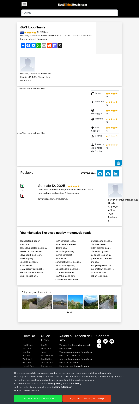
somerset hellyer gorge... (68, 262)
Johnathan (64, 373)
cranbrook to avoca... (101, 241)
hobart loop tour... (100, 276)
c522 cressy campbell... (32, 269)
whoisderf (64, 359)
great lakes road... (29, 262)
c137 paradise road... (65, 241)
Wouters (63, 345)
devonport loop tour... (31, 255)
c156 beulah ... (27, 265)
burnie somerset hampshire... (63, 256)
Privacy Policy (61, 397)
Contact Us (46, 366)
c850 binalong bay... (65, 276)
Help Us (45, 369)
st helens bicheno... (65, 272)
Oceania (76, 35)
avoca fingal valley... (65, 251)
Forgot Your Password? (28, 367)
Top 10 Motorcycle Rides (46, 348)
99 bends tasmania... (101, 255)
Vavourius (64, 352)
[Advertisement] (52, 110)
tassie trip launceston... (32, 251)
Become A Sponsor (27, 374)
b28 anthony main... (101, 251)
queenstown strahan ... (102, 269)
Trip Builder (46, 359)
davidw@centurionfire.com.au (35, 35)
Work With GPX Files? (28, 360)
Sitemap (50, 397)
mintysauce (65, 380)
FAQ (24, 380)
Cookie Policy (76, 397)
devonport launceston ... (32, 272)
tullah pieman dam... (101, 248)
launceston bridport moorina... (30, 242)
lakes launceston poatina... (33, 248)
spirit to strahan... (29, 276)
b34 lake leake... (99, 244)
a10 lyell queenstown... (102, 265)
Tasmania (42, 39)
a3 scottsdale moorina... (67, 269)
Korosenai (64, 366)
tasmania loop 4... (99, 272)
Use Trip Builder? (27, 353)
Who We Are (47, 362)
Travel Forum (47, 355)
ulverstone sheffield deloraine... (65, 246)
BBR (61, 348)
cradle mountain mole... (67, 279)
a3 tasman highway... (66, 265)
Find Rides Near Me (27, 346)
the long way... (27, 258)
